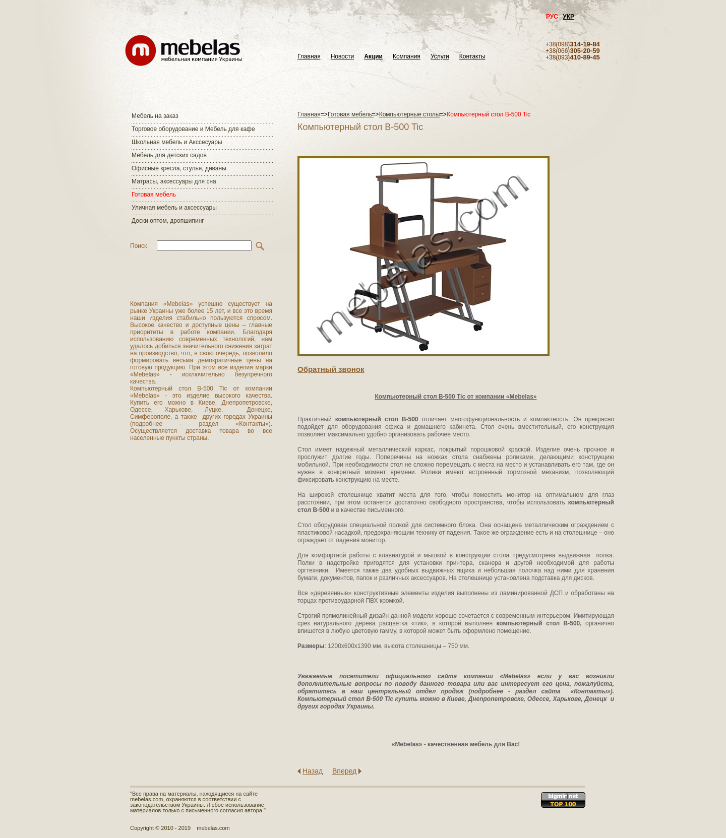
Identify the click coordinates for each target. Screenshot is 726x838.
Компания (406, 56)
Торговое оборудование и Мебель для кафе (193, 129)
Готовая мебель (154, 194)
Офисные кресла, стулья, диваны (179, 168)
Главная (309, 56)
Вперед (344, 771)
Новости (342, 56)
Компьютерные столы (409, 114)
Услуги (440, 56)
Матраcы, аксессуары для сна (174, 181)
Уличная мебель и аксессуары (174, 207)
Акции (373, 56)
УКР (568, 16)
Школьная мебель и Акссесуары (177, 142)
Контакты (472, 56)
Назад (312, 771)
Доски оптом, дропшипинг (168, 220)
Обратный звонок (330, 369)
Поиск (138, 245)
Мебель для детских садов (169, 155)
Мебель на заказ (155, 115)
